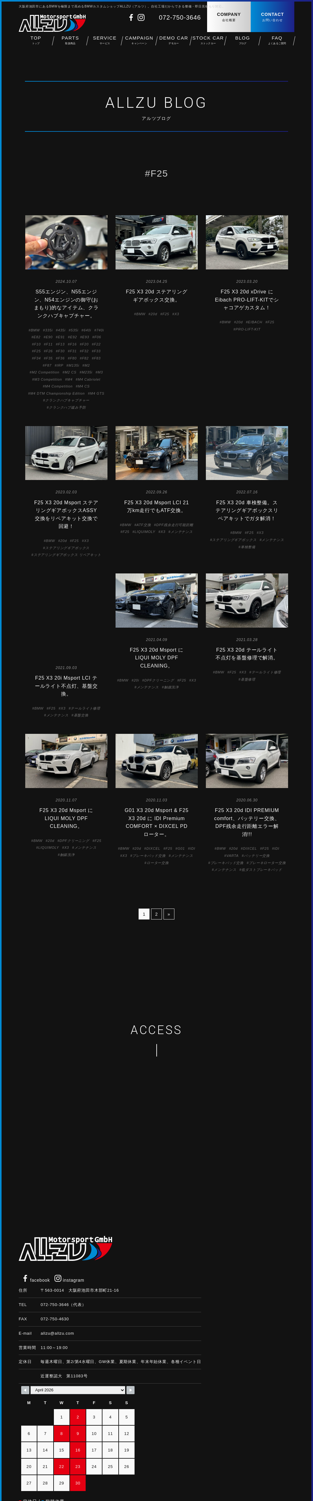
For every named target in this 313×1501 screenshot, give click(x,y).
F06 (97, 337)
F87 (48, 365)
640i (87, 330)
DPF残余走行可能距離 (174, 525)
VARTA (232, 827)
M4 (70, 379)
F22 (97, 344)
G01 (181, 820)
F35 (49, 358)
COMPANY (229, 17)
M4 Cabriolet (89, 379)
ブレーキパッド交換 (149, 827)
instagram (69, 1252)
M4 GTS (97, 393)
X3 (176, 314)
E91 (61, 337)
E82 (37, 337)
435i (61, 330)
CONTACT (272, 17)
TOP (36, 44)
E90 (49, 337)
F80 (73, 358)
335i (49, 330)
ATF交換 (143, 525)
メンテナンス (182, 532)
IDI (192, 820)
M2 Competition (45, 372)
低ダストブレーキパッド (261, 841)
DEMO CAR (174, 44)
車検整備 (248, 547)
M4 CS (84, 386)
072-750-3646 (180, 17)
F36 (61, 358)
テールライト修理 (85, 633)
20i (136, 680)
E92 (73, 337)
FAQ (277, 44)
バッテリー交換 (257, 827)
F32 (85, 351)
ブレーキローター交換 (267, 834)
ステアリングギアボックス (67, 548)
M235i (87, 372)
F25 (37, 351)
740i (100, 330)
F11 (49, 344)
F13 (61, 344)
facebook (36, 1252)
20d (154, 314)
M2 (87, 365)
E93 (85, 337)
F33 (97, 351)
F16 (73, 344)
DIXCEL (153, 820)
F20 (85, 344)
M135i (74, 365)
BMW (35, 330)
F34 (37, 358)
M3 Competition (48, 379)
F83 (97, 358)
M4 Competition (59, 386)
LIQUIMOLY (145, 532)
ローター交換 (158, 834)
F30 (61, 351)
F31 (73, 351)
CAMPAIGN (139, 44)
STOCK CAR (208, 44)
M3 (100, 372)
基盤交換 (81, 640)
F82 (85, 358)
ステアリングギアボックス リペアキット (67, 555)
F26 (49, 351)
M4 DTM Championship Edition (57, 393)
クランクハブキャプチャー (67, 400)
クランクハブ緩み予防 (67, 407)
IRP (60, 365)
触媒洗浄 (171, 687)
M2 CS (71, 372)
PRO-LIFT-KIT (247, 329)
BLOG (242, 44)
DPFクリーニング (159, 680)
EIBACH (255, 322)
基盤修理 (248, 679)
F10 (37, 344)
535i (74, 330)
